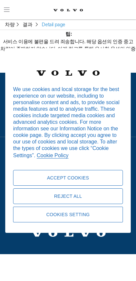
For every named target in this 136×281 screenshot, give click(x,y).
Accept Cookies (68, 177)
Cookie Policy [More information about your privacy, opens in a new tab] (52, 155)
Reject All (68, 196)
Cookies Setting (68, 214)
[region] (68, 140)
